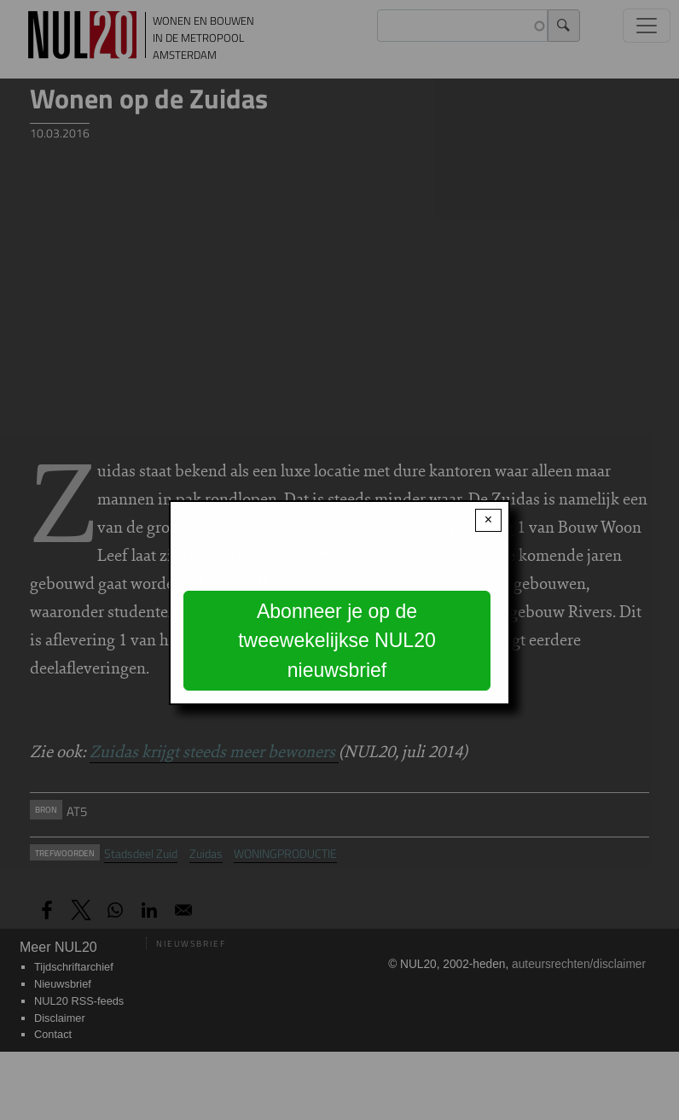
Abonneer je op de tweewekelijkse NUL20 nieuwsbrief (337, 640)
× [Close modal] (488, 519)
